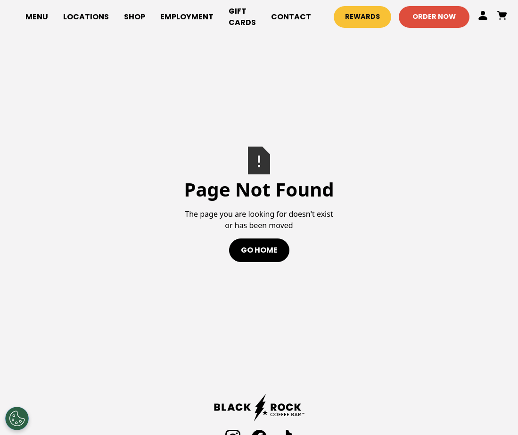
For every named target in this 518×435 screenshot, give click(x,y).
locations (86, 16)
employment (187, 16)
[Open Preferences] (17, 418)
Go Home (259, 250)
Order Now (434, 16)
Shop (134, 16)
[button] (134, 17)
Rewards (362, 16)
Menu (36, 16)
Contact (291, 16)
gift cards (242, 17)
